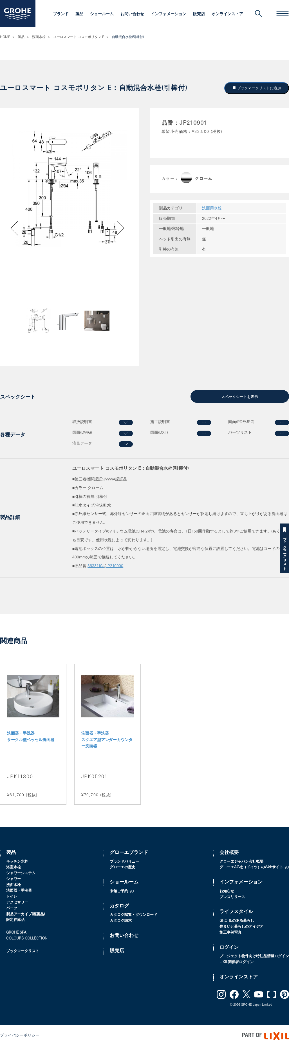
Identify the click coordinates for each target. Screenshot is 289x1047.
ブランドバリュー (124, 862)
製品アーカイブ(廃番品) (25, 914)
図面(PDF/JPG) (241, 422)
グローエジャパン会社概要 (241, 862)
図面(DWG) (82, 433)
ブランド (61, 14)
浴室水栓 (13, 867)
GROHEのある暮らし (236, 921)
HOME (5, 37)
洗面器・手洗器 (19, 891)
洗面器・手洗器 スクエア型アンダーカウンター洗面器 (107, 740)
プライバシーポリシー (19, 1036)
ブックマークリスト (284, 552)
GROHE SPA (16, 933)
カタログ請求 (121, 921)
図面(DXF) (159, 433)
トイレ (11, 897)
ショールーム (102, 14)
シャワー (13, 879)
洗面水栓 (39, 37)
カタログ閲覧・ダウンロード (133, 915)
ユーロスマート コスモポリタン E (78, 37)
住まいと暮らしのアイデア (241, 927)
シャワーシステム (20, 873)
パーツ (11, 908)
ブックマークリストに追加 (258, 88)
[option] (69, 188)
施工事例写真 (230, 933)
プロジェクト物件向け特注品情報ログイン (254, 956)
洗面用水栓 (212, 209)
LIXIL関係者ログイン (236, 962)
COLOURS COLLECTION (26, 939)
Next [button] (107, 329)
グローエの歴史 (122, 867)
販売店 (199, 14)
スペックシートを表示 (239, 397)
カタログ (119, 906)
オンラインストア (227, 14)
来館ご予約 (119, 891)
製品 (79, 14)
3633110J (96, 566)
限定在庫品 (15, 920)
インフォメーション (168, 14)
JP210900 (114, 566)
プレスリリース (232, 897)
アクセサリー (17, 903)
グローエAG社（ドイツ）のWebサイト (251, 867)
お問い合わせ (132, 14)
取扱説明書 (82, 422)
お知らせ (226, 891)
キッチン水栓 (17, 862)
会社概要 (229, 853)
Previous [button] (29, 329)
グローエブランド (129, 853)
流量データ (82, 444)
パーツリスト (240, 433)
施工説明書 (160, 422)
